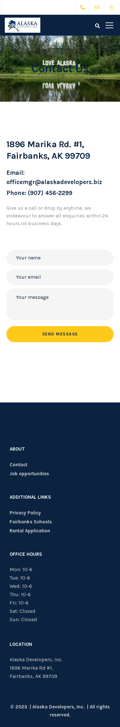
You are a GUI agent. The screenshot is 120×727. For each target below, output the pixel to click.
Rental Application (30, 531)
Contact (18, 465)
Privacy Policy (25, 513)
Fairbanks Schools (31, 522)
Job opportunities (29, 474)
